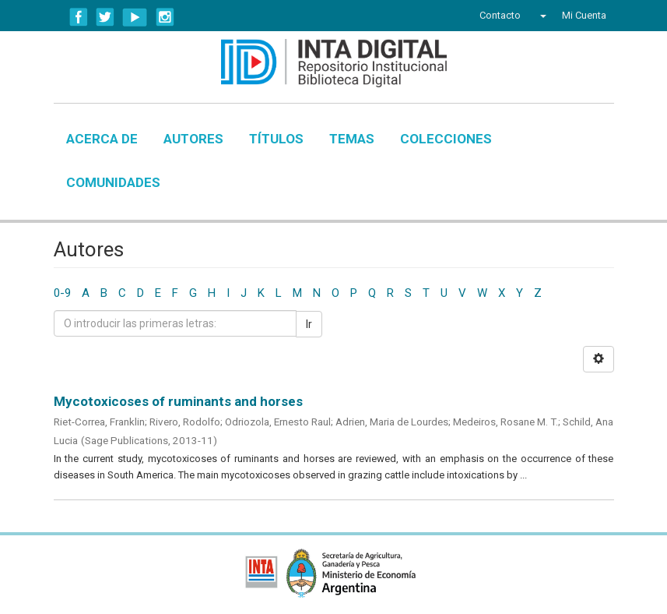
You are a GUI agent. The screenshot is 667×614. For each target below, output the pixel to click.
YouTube (135, 17)
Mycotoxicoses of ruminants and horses (178, 401)
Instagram (165, 17)
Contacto (500, 15)
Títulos (276, 138)
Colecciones (446, 138)
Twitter (105, 17)
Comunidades (113, 182)
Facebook (78, 17)
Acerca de (102, 138)
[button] (541, 15)
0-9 (62, 293)
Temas (351, 138)
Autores (193, 138)
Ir (309, 324)
